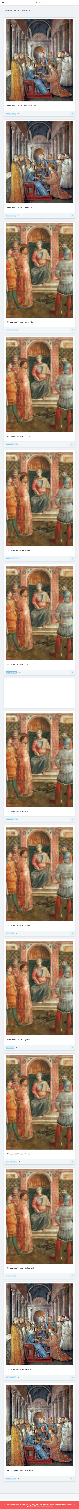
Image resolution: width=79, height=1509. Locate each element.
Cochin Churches (10, 113)
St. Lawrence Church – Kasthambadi (20, 1268)
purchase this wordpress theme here (39, 1506)
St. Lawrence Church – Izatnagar (19, 1369)
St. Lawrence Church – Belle (17, 811)
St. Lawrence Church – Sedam (18, 1154)
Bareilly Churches (10, 1377)
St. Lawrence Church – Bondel (18, 550)
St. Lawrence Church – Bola (17, 664)
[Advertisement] (18, 693)
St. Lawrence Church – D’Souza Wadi (21, 1471)
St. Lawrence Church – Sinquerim (19, 925)
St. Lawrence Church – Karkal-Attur (20, 322)
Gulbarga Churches (11, 1161)
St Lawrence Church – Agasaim (18, 1040)
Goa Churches (10, 933)
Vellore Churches (10, 1276)
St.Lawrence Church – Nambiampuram (21, 106)
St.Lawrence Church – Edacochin (19, 208)
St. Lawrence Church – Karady (18, 436)
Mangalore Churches (11, 330)
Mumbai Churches (11, 1478)
